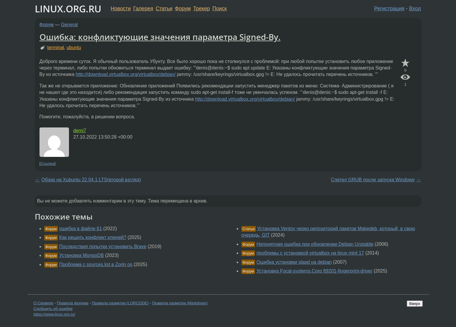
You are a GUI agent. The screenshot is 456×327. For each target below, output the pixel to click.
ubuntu (74, 47)
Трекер (201, 8)
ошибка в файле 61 (80, 228)
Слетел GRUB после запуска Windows (373, 179)
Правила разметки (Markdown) (180, 303)
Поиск (219, 8)
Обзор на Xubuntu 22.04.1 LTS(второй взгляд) (91, 179)
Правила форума (72, 303)
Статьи (164, 8)
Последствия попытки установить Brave (102, 246)
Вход (415, 8)
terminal (55, 47)
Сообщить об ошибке (53, 308)
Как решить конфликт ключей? (92, 237)
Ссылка (47, 163)
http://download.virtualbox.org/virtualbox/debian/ (126, 74)
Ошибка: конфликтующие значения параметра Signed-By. (160, 36)
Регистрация (389, 8)
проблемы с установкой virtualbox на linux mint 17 (310, 252)
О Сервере (44, 303)
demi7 (79, 130)
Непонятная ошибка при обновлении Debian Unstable (314, 244)
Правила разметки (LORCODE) (120, 303)
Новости (121, 8)
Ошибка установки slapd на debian (294, 262)
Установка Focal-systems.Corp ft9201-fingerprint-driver (314, 270)
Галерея (143, 8)
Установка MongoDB (81, 255)
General (69, 24)
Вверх (414, 303)
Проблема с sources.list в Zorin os (95, 264)
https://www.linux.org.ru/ (54, 314)
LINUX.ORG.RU (68, 8)
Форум (182, 8)
